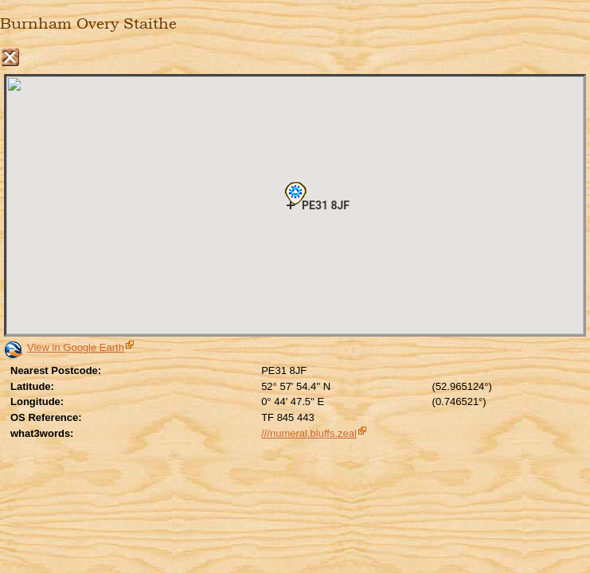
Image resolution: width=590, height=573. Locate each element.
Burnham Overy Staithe (88, 24)
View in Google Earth (75, 347)
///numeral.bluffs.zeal (309, 433)
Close (10, 57)
